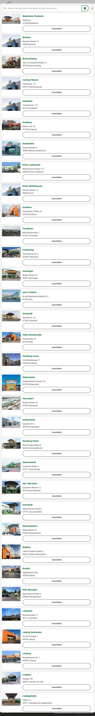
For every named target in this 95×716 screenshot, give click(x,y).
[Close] (92, 8)
